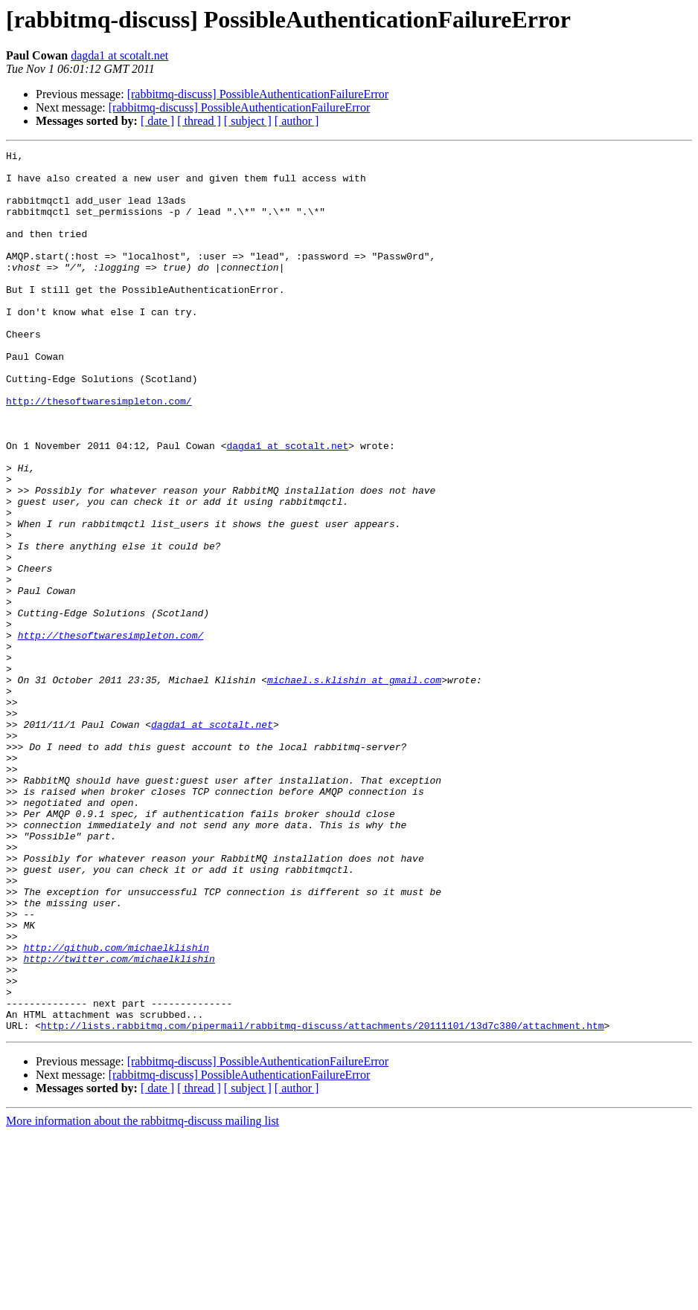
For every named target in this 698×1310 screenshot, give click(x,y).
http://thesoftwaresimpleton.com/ (99, 452)
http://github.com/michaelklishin (116, 1107)
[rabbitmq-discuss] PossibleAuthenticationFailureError (257, 94)
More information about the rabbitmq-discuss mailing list (142, 1297)
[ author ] (297, 120)
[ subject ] (248, 120)
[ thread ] (199, 120)
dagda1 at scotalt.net (119, 55)
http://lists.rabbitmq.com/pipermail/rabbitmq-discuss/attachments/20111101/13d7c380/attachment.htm (322, 1201)
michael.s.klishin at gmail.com (354, 786)
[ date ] (157, 120)
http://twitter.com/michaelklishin (118, 1121)
